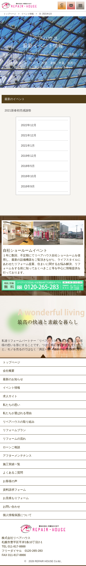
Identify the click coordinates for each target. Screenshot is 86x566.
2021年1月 (28, 145)
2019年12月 (28, 155)
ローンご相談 (11, 447)
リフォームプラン (14, 430)
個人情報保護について (17, 515)
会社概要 (8, 370)
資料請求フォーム (14, 489)
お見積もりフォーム (16, 498)
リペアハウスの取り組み (18, 421)
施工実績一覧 (11, 464)
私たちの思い (11, 404)
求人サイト (10, 396)
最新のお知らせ (13, 379)
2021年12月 (28, 135)
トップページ (10, 14)
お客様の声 (10, 481)
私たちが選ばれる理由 (17, 413)
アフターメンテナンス (17, 455)
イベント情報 (27, 14)
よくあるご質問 (13, 472)
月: (45, 14)
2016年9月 (28, 186)
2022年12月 (28, 125)
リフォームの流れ (14, 438)
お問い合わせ (11, 506)
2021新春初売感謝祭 (18, 110)
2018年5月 (28, 166)
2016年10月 (28, 176)
